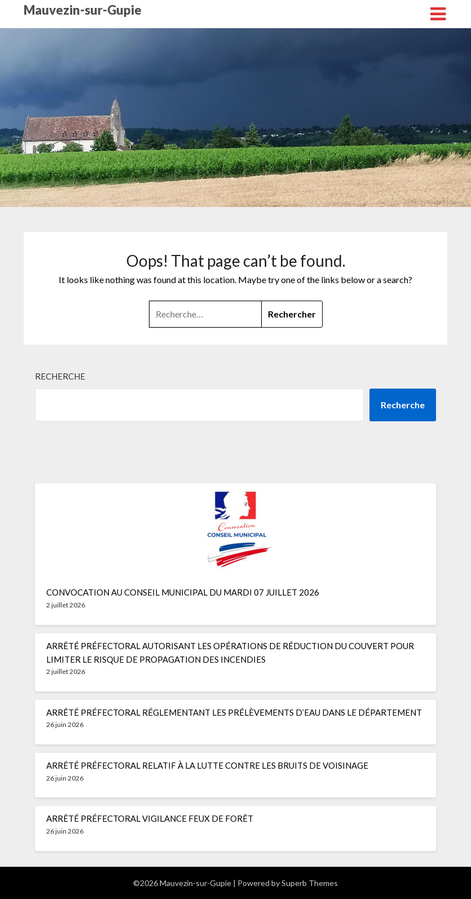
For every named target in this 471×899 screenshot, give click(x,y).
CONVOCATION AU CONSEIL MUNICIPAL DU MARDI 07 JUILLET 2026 (182, 592)
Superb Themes (309, 883)
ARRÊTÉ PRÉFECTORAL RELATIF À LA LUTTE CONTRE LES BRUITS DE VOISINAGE (207, 765)
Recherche (60, 376)
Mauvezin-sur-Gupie (83, 9)
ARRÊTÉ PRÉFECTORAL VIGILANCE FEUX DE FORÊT (149, 818)
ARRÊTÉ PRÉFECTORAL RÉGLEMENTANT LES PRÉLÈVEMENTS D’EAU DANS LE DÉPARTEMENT (234, 712)
